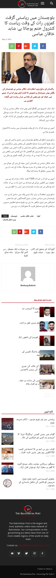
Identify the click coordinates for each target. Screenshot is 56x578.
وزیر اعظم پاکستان (9, 219)
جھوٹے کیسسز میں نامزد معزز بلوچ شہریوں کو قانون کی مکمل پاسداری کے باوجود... (37, 482)
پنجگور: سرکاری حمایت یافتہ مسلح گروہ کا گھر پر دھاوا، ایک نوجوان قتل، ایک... (36, 466)
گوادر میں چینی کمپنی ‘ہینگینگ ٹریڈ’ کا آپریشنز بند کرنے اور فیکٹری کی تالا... (36, 436)
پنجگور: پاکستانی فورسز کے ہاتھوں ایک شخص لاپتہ (36, 339)
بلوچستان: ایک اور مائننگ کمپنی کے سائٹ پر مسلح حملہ (38, 353)
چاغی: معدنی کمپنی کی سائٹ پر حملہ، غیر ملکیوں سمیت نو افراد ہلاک (37, 382)
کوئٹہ (38, 216)
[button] (52, 4)
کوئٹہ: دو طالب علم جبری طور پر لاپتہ (37, 323)
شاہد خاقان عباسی (26, 216)
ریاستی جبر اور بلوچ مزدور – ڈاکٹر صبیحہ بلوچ (35, 421)
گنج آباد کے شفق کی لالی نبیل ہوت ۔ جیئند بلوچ (43, 251)
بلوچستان (14, 216)
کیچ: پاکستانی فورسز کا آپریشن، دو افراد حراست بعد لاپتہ (38, 310)
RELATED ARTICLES (42, 300)
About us (49, 569)
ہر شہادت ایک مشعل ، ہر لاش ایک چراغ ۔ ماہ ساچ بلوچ (15, 252)
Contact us (41, 569)
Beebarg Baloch (28, 286)
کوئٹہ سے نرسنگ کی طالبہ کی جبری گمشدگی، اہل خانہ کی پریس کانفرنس (37, 368)
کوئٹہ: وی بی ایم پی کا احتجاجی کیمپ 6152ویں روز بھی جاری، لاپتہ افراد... (36, 451)
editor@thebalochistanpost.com (33, 545)
